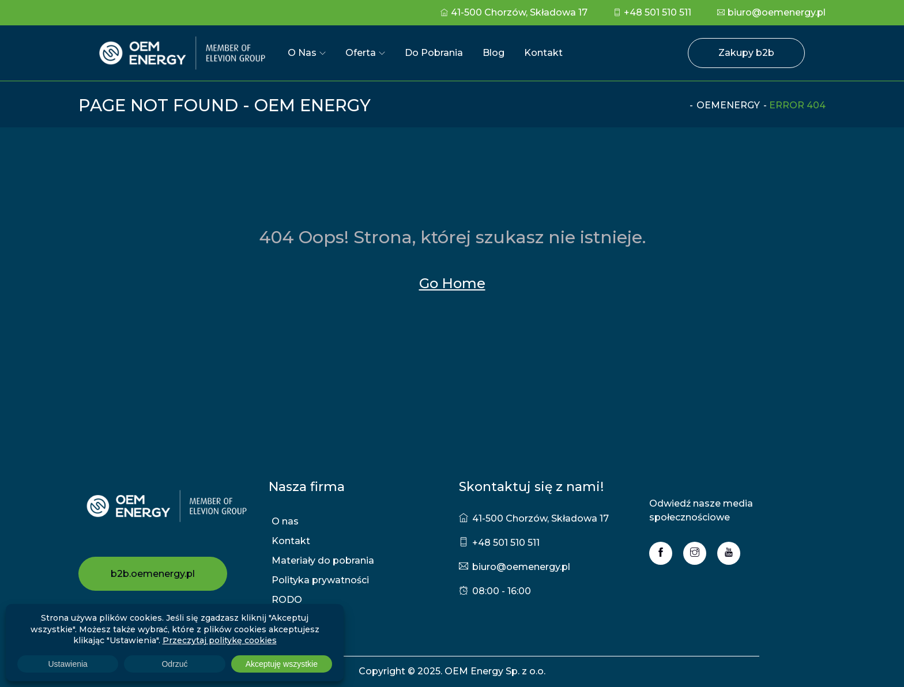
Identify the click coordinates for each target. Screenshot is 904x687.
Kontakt (543, 52)
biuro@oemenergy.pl (771, 12)
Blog (493, 52)
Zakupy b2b (746, 52)
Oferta (360, 52)
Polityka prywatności (320, 580)
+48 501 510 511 (652, 12)
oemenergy (728, 105)
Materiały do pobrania (323, 560)
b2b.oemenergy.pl (153, 573)
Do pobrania (434, 52)
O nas (302, 52)
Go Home (452, 283)
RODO (287, 599)
